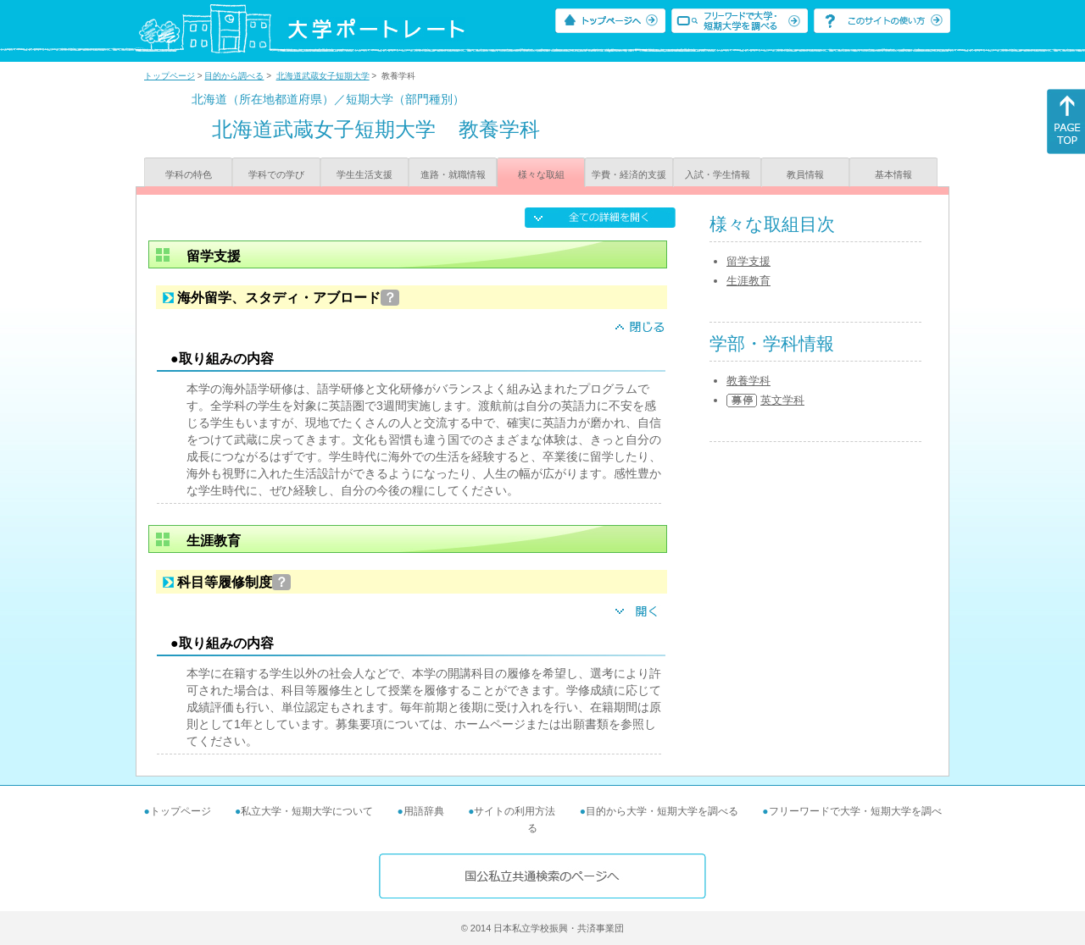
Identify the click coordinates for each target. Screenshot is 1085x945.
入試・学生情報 (717, 174)
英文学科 (782, 400)
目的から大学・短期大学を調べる (662, 811)
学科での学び (276, 174)
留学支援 (748, 261)
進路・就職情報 (453, 174)
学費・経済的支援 (629, 174)
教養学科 (748, 380)
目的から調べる (234, 75)
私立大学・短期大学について (307, 811)
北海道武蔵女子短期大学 (323, 75)
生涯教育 (748, 280)
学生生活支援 (364, 174)
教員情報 (805, 174)
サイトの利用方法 (514, 811)
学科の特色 (188, 174)
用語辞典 (423, 811)
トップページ (169, 75)
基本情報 (893, 174)
